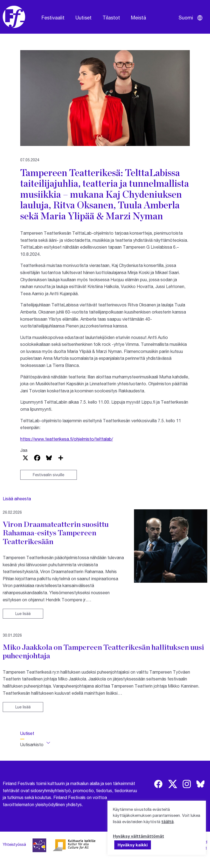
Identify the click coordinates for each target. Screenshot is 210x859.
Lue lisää (23, 613)
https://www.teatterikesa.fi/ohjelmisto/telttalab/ (66, 438)
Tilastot (111, 18)
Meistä (138, 18)
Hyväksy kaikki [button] (133, 844)
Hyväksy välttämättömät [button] (138, 836)
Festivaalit (53, 18)
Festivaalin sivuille (48, 474)
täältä (167, 821)
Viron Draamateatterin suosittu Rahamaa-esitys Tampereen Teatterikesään (56, 532)
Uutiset (83, 18)
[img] (158, 784)
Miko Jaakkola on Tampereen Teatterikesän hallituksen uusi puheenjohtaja (103, 651)
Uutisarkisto (31, 744)
